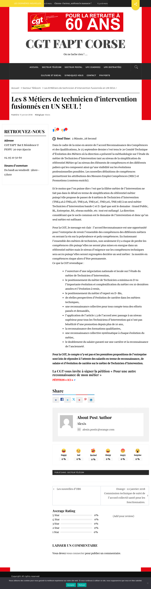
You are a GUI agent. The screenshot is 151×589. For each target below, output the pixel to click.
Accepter (71, 585)
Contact (91, 75)
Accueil (34, 67)
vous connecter (75, 553)
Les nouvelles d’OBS (69, 489)
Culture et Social (51, 75)
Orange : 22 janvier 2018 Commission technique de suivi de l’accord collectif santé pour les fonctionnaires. (124, 495)
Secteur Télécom (51, 67)
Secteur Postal (73, 67)
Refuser (82, 585)
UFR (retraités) (112, 67)
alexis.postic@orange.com (95, 429)
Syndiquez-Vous (74, 75)
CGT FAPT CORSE (75, 43)
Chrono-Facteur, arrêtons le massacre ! (69, 3)
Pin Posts (104, 75)
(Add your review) (123, 516)
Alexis (47, 115)
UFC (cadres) (93, 67)
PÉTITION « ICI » (63, 380)
